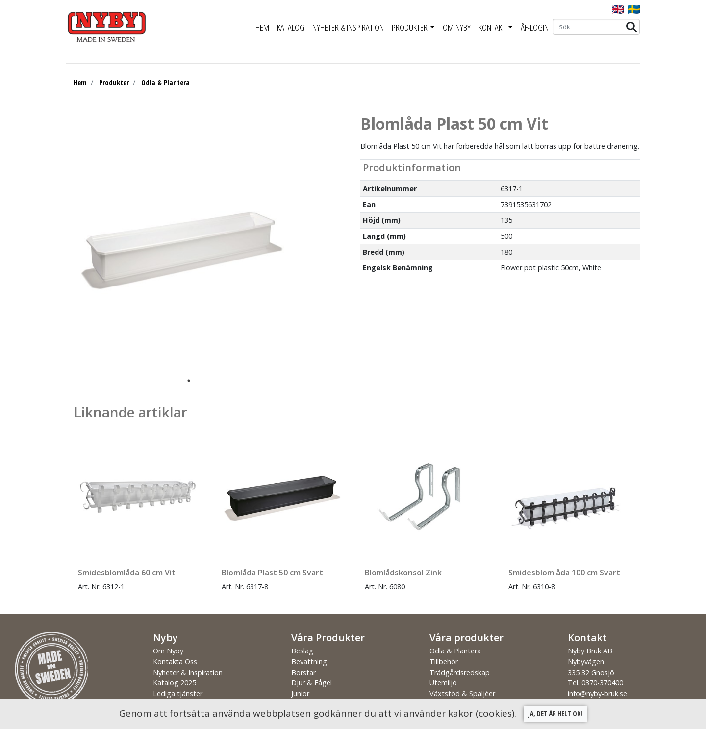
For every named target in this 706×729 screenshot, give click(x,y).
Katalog (290, 27)
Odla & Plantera (165, 82)
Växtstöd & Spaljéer (462, 693)
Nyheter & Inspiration (348, 27)
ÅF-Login (535, 27)
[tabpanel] (181, 243)
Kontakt (492, 27)
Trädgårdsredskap (459, 672)
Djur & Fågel (311, 682)
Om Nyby (457, 27)
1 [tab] (189, 381)
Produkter (410, 27)
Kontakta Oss (175, 661)
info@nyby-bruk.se (597, 693)
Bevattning (309, 661)
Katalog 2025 (174, 682)
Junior (300, 693)
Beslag (302, 650)
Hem (262, 27)
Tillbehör (443, 661)
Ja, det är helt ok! (555, 713)
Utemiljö (443, 682)
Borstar (303, 672)
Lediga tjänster (177, 693)
